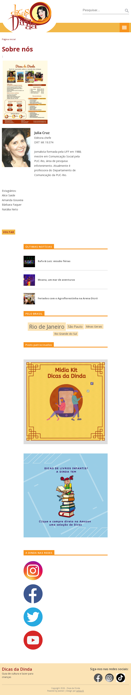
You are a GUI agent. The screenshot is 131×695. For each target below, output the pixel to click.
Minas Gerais (94, 326)
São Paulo (75, 326)
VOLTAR (8, 232)
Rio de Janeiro (46, 326)
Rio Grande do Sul (65, 334)
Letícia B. (80, 690)
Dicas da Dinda (17, 669)
